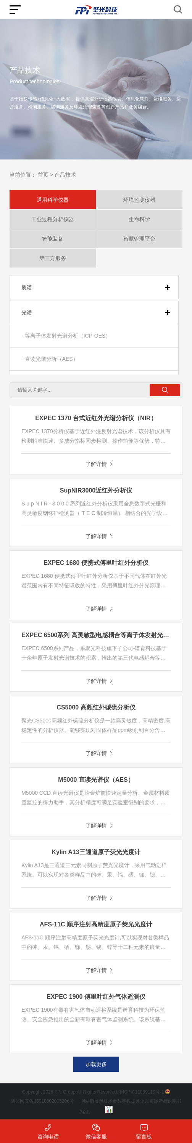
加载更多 (96, 1064)
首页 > (45, 175)
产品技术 (65, 175)
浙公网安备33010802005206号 (42, 1101)
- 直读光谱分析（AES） (49, 359)
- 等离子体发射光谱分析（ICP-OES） (66, 336)
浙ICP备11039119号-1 (141, 1092)
